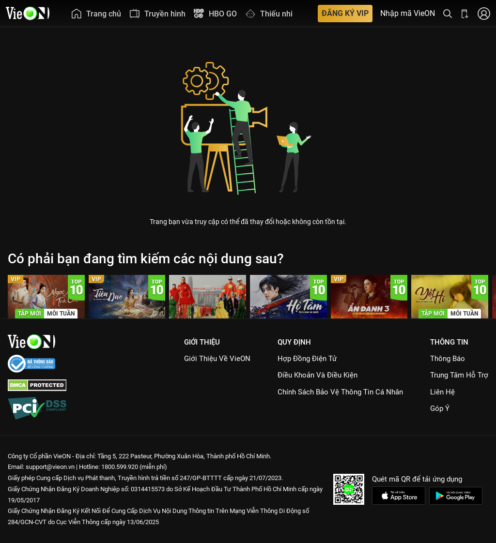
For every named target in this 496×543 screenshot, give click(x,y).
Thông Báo (447, 358)
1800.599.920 (119, 466)
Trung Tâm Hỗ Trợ (459, 375)
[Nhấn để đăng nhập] (484, 13)
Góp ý (440, 408)
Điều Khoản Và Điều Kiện (317, 375)
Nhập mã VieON (407, 13)
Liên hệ (442, 392)
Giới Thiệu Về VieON (217, 358)
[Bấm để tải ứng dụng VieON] (465, 13)
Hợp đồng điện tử (307, 358)
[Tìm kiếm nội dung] (447, 13)
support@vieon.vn (50, 466)
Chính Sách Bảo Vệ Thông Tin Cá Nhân (340, 392)
